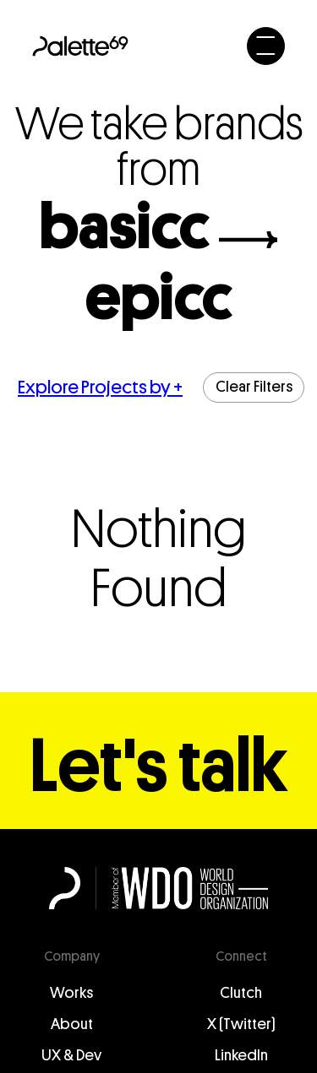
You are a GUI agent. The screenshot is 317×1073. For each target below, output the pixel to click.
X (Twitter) (241, 1024)
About (72, 1024)
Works (71, 992)
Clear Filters (254, 386)
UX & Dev (71, 1055)
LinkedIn (241, 1055)
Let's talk (159, 767)
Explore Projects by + (100, 387)
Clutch (241, 992)
